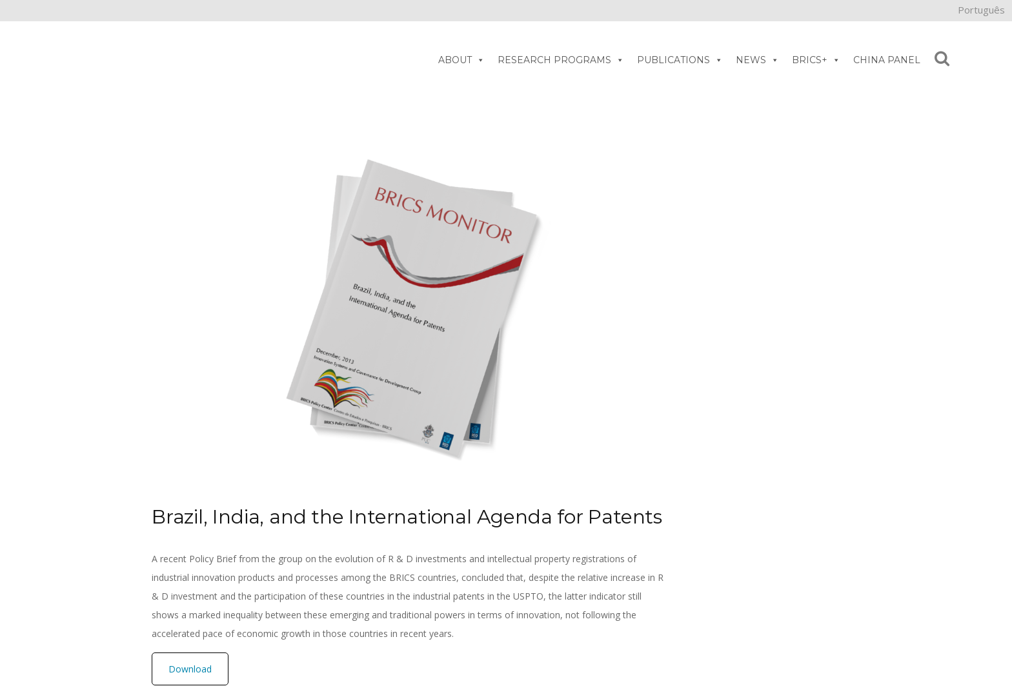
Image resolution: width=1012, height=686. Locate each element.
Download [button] (190, 669)
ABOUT (461, 60)
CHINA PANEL (886, 60)
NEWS (757, 60)
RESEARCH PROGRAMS (561, 60)
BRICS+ (816, 60)
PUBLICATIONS (680, 60)
